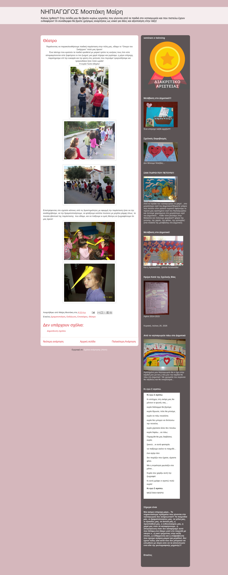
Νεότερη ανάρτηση (53, 341)
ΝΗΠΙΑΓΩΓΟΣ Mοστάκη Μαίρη (82, 11)
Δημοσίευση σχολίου (56, 331)
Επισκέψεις (82, 316)
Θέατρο (92, 316)
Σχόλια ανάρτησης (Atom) (95, 349)
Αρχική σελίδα (87, 341)
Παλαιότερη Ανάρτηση (124, 341)
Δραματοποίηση (58, 316)
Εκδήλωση (71, 316)
